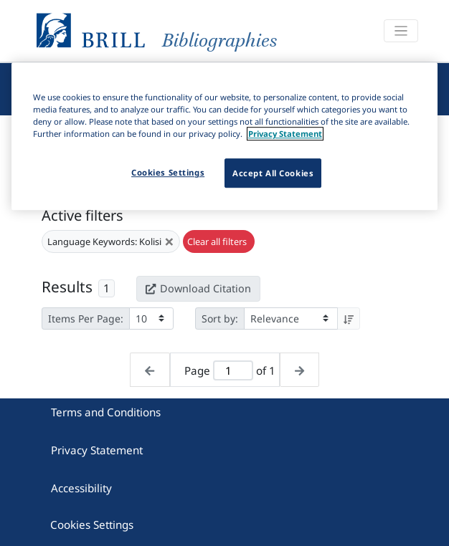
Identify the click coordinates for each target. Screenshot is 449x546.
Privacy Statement (97, 450)
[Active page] (233, 370)
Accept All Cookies (272, 173)
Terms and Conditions (106, 412)
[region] (224, 136)
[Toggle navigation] (401, 31)
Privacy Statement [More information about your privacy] (285, 134)
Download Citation (198, 288)
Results (67, 287)
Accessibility (81, 488)
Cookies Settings (91, 524)
